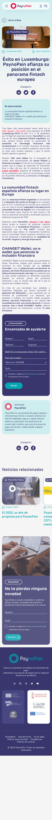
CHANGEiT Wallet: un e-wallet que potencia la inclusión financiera (25, 118)
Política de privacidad (33, 374)
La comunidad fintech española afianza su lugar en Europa (24, 113)
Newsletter (10, 737)
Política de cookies (26, 742)
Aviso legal (39, 737)
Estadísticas (37, 739)
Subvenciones (25, 737)
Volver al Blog (11, 20)
